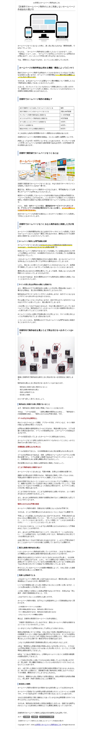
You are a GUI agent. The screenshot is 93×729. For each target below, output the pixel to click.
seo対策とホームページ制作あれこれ (48, 725)
